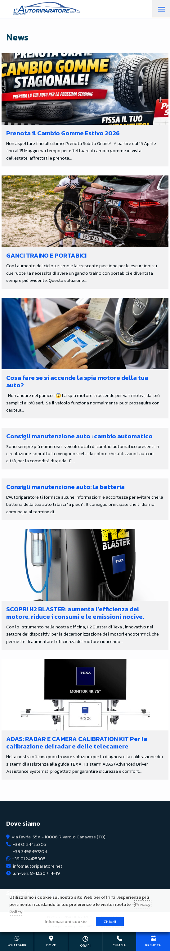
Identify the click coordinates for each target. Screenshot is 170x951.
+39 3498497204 (30, 851)
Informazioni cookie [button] (66, 921)
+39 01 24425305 (29, 844)
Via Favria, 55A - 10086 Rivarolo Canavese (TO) (58, 836)
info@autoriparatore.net (37, 866)
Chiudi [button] (110, 922)
